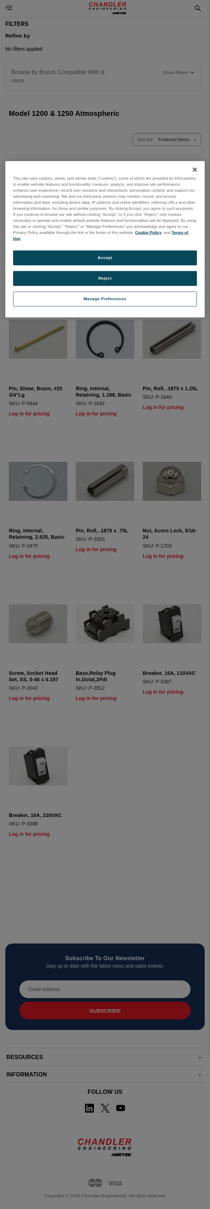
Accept (105, 258)
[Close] (195, 169)
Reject (105, 278)
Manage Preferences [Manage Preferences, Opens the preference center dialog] (105, 299)
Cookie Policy (148, 232)
